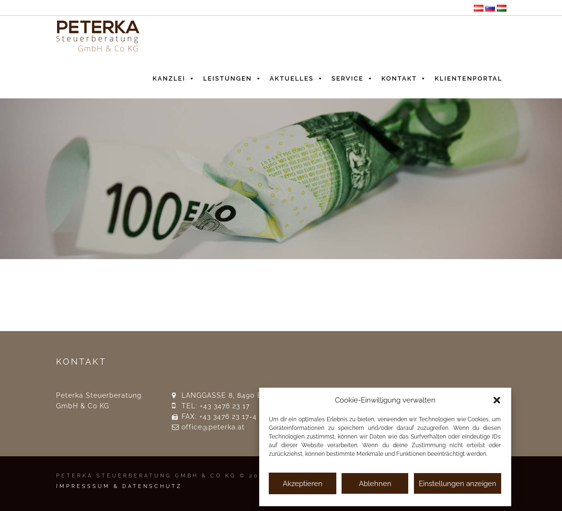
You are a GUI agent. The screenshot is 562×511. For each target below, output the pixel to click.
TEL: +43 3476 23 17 (216, 406)
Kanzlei (174, 76)
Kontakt (404, 76)
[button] (497, 400)
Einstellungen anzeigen (457, 483)
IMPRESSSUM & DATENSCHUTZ (119, 486)
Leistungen (232, 76)
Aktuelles (297, 76)
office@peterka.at (213, 427)
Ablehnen (375, 483)
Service (353, 76)
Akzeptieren (302, 483)
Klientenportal (468, 78)
